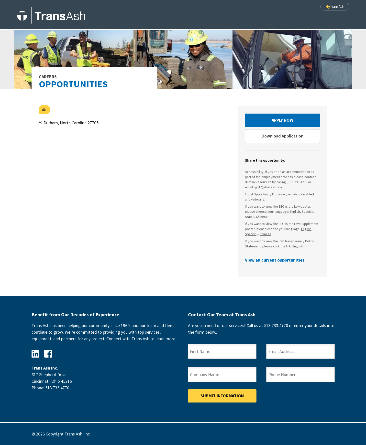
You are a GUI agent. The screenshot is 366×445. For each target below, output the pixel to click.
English (295, 211)
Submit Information (222, 396)
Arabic (249, 216)
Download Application (282, 136)
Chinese (262, 216)
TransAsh (334, 6)
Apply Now (282, 120)
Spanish (307, 211)
